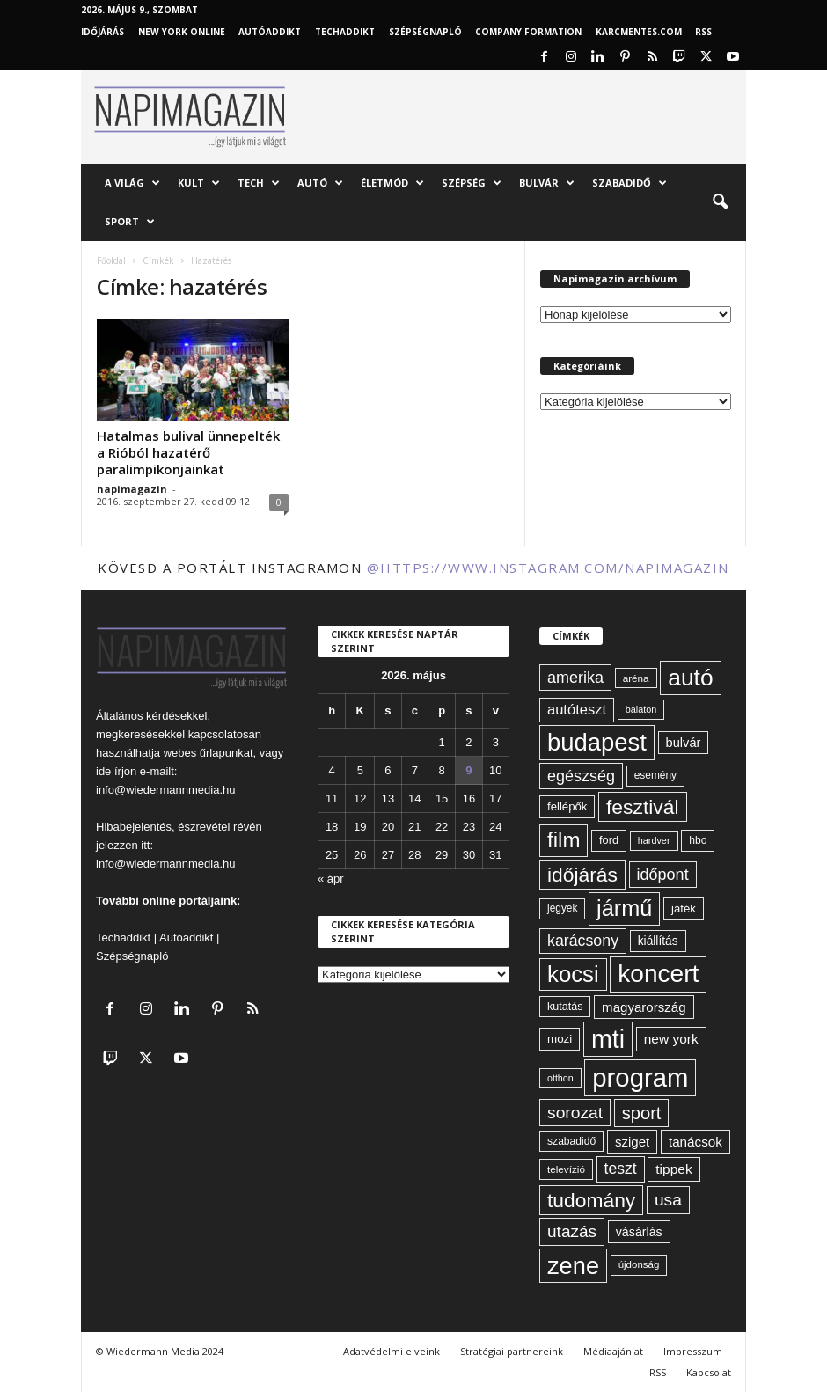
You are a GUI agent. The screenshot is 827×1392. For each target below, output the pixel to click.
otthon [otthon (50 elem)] (560, 1078)
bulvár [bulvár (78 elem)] (683, 743)
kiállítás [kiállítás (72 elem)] (658, 941)
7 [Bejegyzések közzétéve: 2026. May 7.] (415, 770)
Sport (130, 221)
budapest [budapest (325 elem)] (597, 742)
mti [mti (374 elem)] (608, 1039)
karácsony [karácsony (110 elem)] (582, 940)
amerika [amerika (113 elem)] (575, 677)
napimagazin (132, 488)
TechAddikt (345, 32)
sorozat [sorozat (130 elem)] (575, 1112)
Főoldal (111, 260)
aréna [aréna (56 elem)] (636, 678)
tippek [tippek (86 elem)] (673, 1168)
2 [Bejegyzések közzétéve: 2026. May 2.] (468, 742)
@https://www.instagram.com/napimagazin (548, 567)
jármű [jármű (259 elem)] (624, 908)
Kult (199, 183)
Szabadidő (629, 183)
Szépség (471, 183)
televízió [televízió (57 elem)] (566, 1169)
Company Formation (528, 32)
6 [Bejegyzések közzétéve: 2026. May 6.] (387, 770)
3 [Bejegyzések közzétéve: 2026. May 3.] (496, 742)
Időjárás (102, 32)
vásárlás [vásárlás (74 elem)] (639, 1232)
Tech (259, 183)
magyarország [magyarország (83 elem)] (643, 1007)
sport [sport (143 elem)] (642, 1113)
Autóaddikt (186, 937)
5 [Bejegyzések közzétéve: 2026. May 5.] (360, 770)
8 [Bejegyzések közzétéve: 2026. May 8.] (441, 770)
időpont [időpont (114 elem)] (663, 874)
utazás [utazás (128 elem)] (571, 1231)
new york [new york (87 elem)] (671, 1038)
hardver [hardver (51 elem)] (654, 840)
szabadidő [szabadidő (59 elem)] (571, 1141)
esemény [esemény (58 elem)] (655, 775)
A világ (132, 183)
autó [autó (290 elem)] (690, 677)
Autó (320, 183)
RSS (703, 32)
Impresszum (692, 1351)
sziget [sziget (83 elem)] (632, 1141)
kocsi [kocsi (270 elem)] (573, 974)
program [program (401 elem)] (640, 1077)
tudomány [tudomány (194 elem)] (591, 1200)
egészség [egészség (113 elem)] (581, 776)
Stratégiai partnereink (511, 1351)
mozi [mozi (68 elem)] (559, 1038)
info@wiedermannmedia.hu (165, 789)
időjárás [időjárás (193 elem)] (582, 874)
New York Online (181, 32)
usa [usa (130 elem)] (668, 1200)
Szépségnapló (425, 32)
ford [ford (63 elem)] (608, 839)
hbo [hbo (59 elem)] (697, 840)
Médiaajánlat (613, 1351)
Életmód (392, 183)
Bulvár (547, 183)
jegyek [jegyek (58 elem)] (562, 908)
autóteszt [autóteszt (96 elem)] (576, 709)
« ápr (331, 878)
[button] (719, 202)
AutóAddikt (269, 32)
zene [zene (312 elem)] (573, 1265)
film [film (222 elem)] (563, 840)
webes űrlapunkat (208, 752)
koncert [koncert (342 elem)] (658, 973)
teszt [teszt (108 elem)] (620, 1168)
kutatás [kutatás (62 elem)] (564, 1006)
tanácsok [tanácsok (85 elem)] (695, 1141)
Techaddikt (123, 937)
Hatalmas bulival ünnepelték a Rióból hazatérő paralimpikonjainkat (188, 452)
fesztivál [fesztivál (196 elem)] (642, 806)
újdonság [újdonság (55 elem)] (639, 1264)
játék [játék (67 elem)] (683, 908)
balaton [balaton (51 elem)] (641, 709)
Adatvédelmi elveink (391, 1351)
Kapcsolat (708, 1372)
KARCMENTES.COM (639, 32)
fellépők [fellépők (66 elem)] (567, 806)
